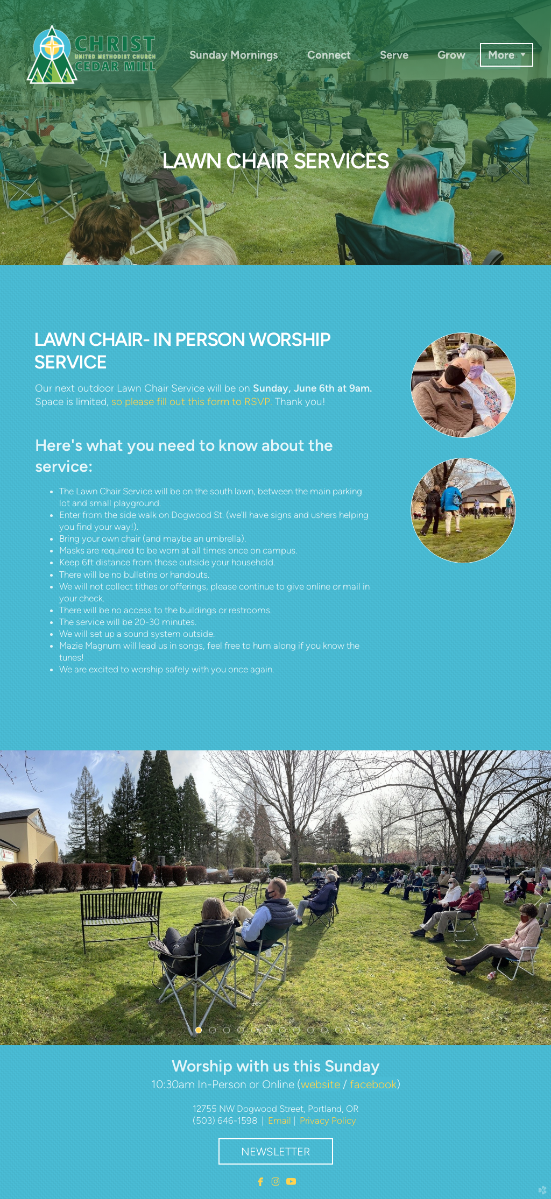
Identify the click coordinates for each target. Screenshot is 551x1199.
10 (326, 1032)
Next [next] (538, 898)
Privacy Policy (328, 1120)
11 (340, 1032)
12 (354, 1032)
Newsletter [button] (275, 1151)
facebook (373, 1084)
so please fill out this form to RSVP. (191, 401)
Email (279, 1120)
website (320, 1084)
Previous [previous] (12, 898)
